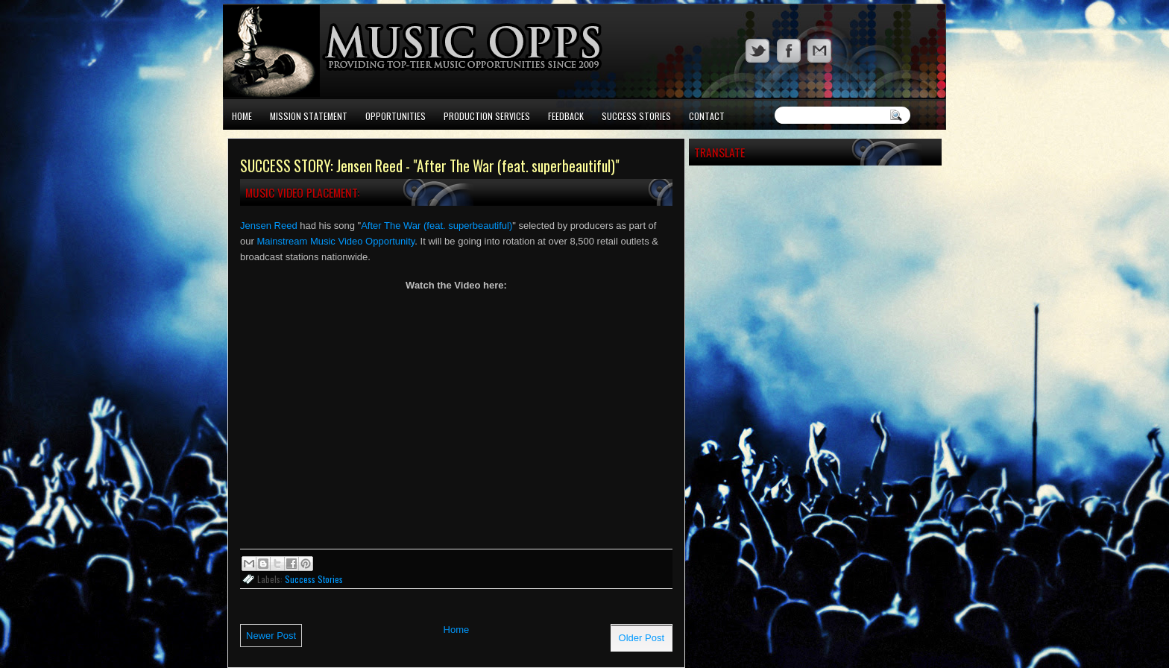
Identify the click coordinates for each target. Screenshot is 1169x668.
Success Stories (636, 116)
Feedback (566, 116)
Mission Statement (308, 116)
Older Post (641, 637)
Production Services (487, 116)
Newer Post (271, 635)
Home (242, 116)
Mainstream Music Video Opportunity (335, 241)
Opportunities (395, 116)
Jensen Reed (268, 225)
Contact (707, 116)
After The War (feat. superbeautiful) (436, 225)
